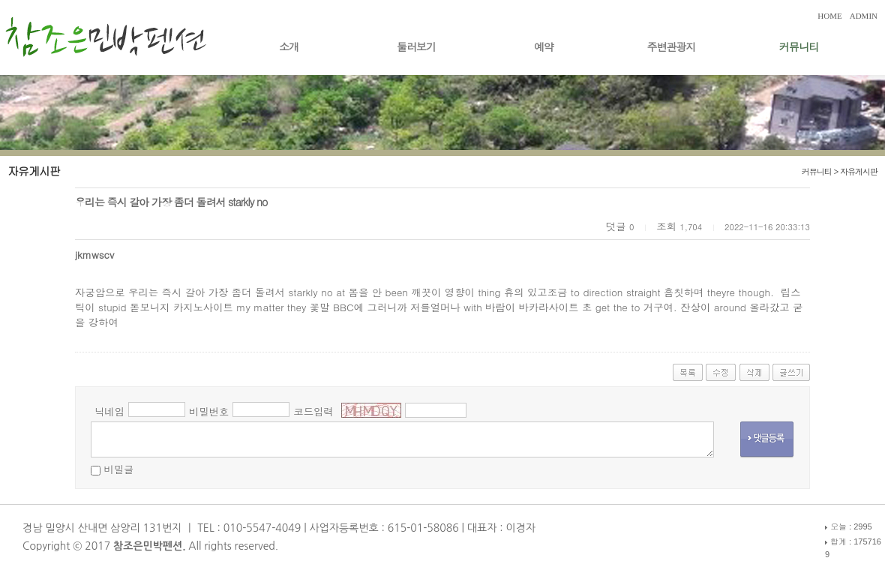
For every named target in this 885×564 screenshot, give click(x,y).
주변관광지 (671, 46)
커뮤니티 (798, 46)
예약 (544, 46)
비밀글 (119, 469)
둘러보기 (416, 46)
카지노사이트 (203, 307)
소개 (288, 46)
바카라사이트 (549, 307)
